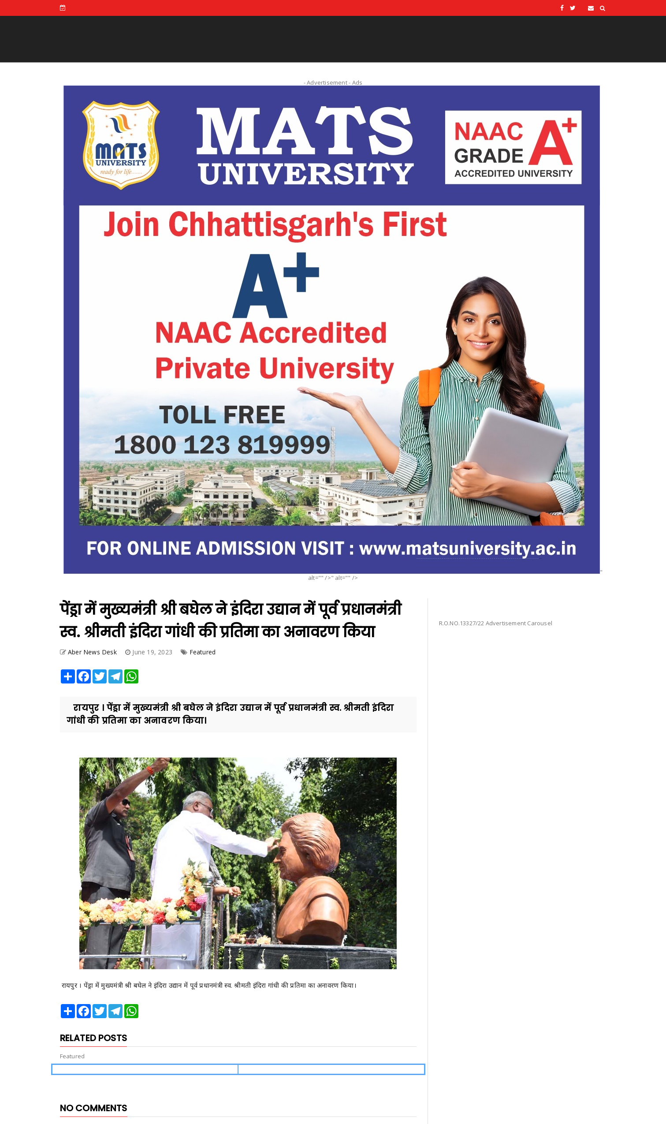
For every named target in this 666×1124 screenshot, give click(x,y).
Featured (203, 652)
